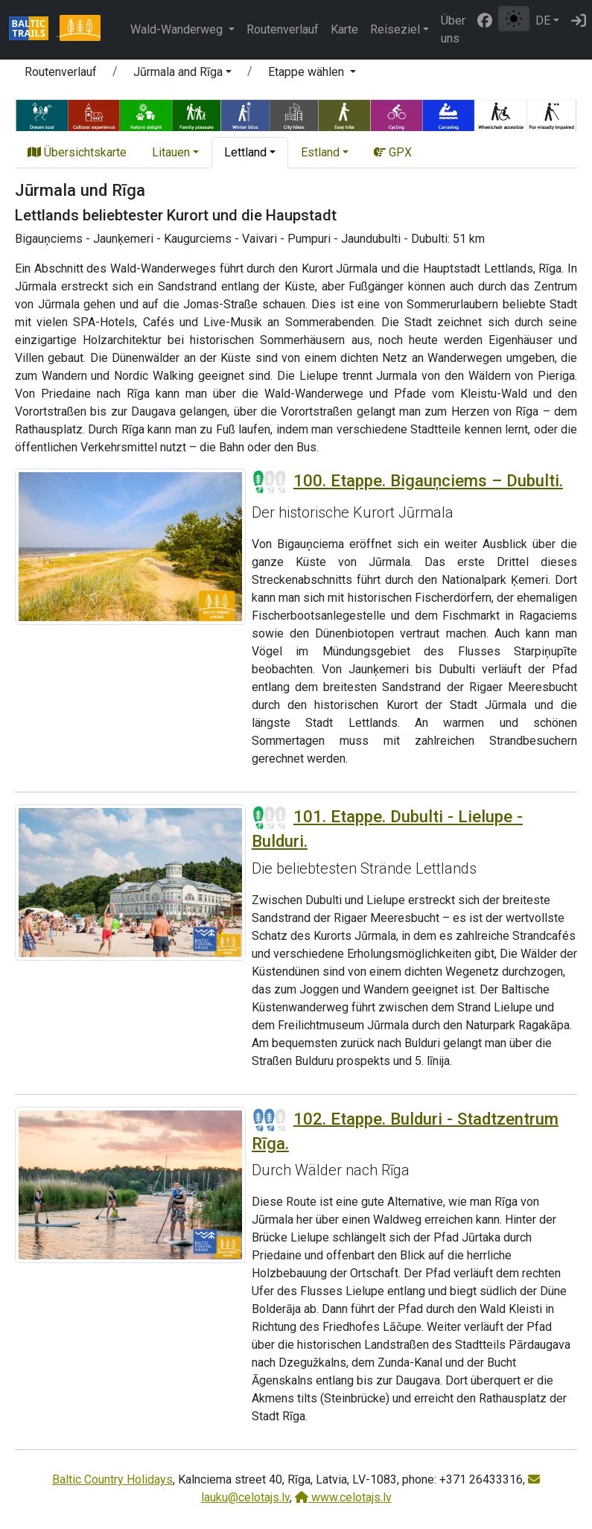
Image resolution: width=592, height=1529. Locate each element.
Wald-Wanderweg (178, 29)
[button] (182, 74)
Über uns (453, 29)
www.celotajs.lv (343, 1497)
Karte (344, 29)
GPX (393, 152)
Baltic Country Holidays (112, 1479)
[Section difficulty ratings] (269, 481)
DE (542, 20)
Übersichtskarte (77, 152)
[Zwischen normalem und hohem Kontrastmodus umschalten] (513, 18)
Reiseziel (395, 29)
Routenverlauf (282, 29)
